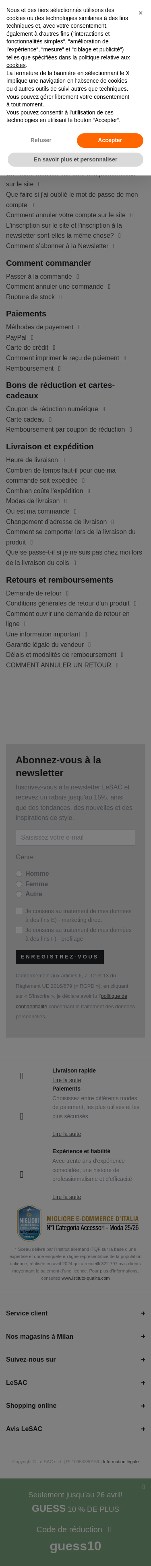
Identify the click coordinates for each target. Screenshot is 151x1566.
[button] (140, 12)
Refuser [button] (41, 140)
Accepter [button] (110, 140)
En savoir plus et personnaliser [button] (76, 159)
